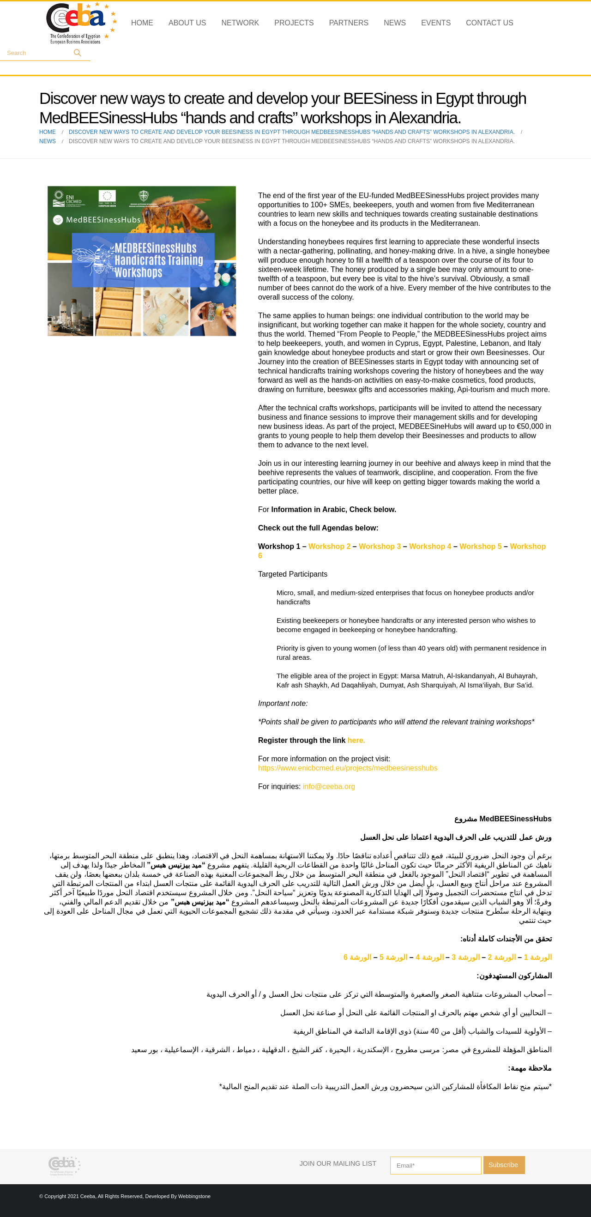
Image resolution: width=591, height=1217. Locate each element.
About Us (187, 23)
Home (142, 23)
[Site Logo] (81, 23)
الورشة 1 (538, 957)
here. (356, 740)
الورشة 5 (393, 957)
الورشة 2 (501, 957)
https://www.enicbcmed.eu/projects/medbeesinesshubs (348, 768)
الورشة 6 (359, 957)
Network (240, 23)
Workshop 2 (329, 546)
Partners (349, 23)
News (395, 23)
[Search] (77, 52)
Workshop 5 (480, 546)
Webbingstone (194, 1196)
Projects (294, 23)
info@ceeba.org (329, 786)
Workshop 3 (380, 546)
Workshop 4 (430, 546)
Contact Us (489, 23)
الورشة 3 (465, 957)
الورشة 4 (429, 957)
